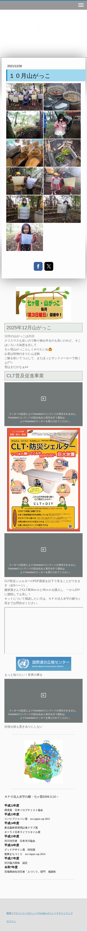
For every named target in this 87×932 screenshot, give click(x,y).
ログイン (11, 921)
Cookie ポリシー (47, 913)
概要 (8, 913)
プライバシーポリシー (25, 913)
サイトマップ (65, 913)
